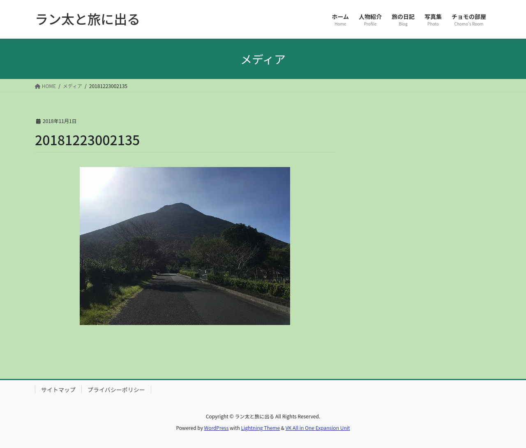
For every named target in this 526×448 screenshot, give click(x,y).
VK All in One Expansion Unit (318, 427)
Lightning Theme (260, 427)
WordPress (216, 427)
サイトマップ (58, 389)
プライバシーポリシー (116, 389)
